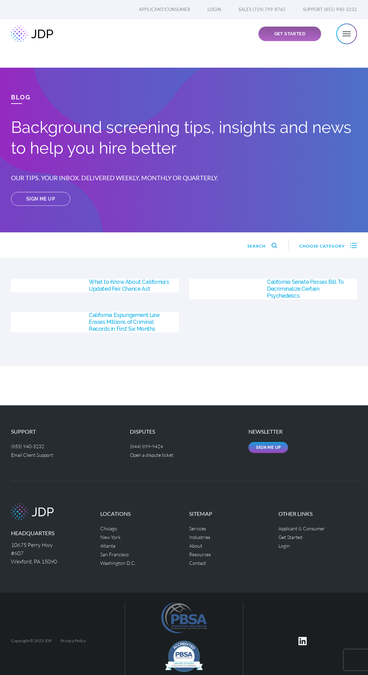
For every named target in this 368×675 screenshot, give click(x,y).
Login (214, 9)
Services (198, 527)
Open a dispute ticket (155, 454)
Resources (201, 552)
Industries (201, 535)
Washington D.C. (120, 560)
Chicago (110, 527)
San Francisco (116, 552)
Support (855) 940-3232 (330, 9)
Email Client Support (35, 454)
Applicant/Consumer (164, 9)
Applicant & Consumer (305, 527)
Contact (198, 560)
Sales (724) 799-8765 (262, 9)
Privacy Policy (73, 640)
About (196, 544)
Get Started (289, 43)
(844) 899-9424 (148, 446)
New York (111, 535)
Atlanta (109, 544)
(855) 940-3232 (29, 446)
